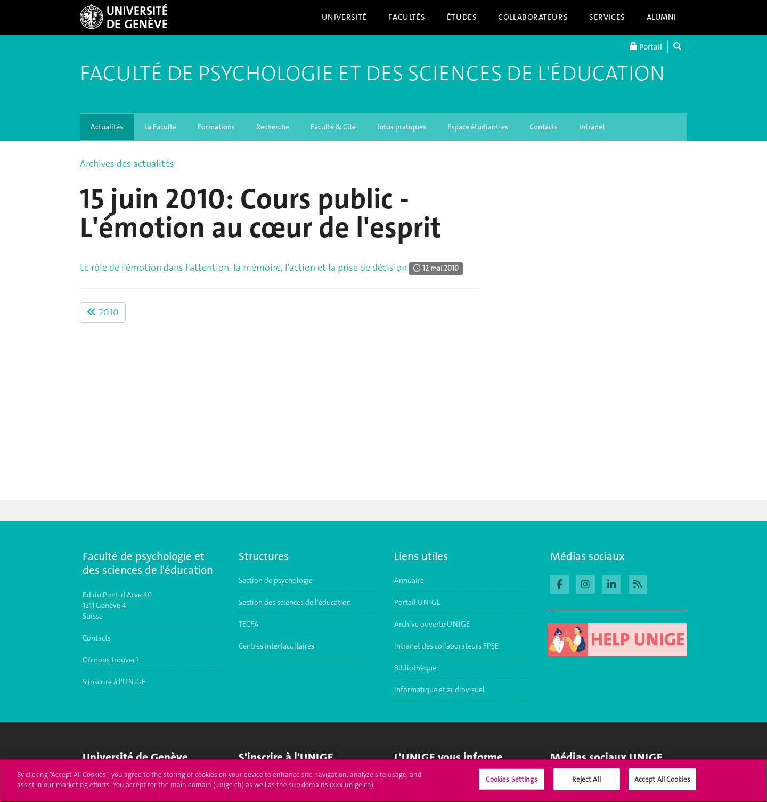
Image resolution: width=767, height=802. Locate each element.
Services (607, 17)
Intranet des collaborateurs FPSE (446, 646)
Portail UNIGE (417, 602)
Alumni (661, 17)
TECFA (249, 624)
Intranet (592, 127)
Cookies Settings (511, 784)
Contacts (543, 127)
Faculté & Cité (333, 127)
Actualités (107, 127)
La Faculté (160, 127)
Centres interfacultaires (276, 646)
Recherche (272, 127)
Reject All (586, 784)
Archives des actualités (127, 163)
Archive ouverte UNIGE (432, 624)
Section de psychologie (276, 580)
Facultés (407, 17)
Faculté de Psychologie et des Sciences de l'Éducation (372, 73)
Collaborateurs (533, 17)
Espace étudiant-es (477, 127)
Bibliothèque (415, 668)
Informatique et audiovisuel (439, 689)
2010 (103, 312)
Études (462, 17)
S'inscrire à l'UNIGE (114, 681)
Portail (646, 46)
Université (345, 17)
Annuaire (409, 580)
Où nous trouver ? (111, 660)
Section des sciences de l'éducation (295, 602)
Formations (216, 127)
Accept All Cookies (662, 784)
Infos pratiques (401, 127)
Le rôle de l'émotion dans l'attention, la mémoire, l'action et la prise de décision (243, 267)
